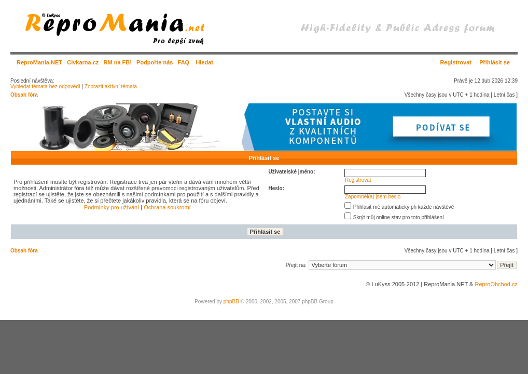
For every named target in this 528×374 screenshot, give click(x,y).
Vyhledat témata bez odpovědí (45, 86)
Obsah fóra (24, 95)
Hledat (204, 62)
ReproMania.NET (39, 62)
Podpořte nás (154, 62)
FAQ (184, 62)
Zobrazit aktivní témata (111, 86)
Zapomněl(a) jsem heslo (372, 196)
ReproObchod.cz (496, 284)
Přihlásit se (494, 62)
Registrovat (455, 62)
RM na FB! (118, 62)
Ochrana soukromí (167, 207)
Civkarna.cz (83, 62)
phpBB (231, 301)
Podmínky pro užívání (111, 207)
